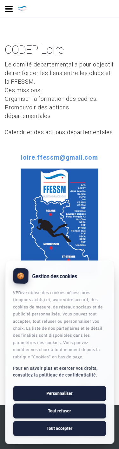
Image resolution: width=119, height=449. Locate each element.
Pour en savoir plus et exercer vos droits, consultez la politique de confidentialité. (55, 371)
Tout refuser (59, 411)
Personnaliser (59, 393)
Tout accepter (59, 428)
